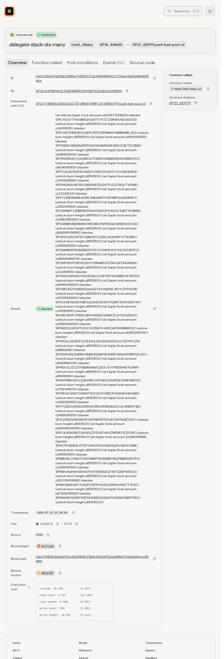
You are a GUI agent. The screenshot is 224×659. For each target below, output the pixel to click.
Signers (150, 650)
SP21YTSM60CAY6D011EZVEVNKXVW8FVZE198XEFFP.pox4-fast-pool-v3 (91, 104)
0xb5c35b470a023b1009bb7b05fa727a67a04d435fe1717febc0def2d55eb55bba (92, 78)
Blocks (83, 642)
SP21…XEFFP (180, 103)
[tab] (17, 63)
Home (17, 642)
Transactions (153, 642)
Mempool (85, 650)
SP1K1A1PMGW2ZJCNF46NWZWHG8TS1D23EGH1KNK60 (79, 91)
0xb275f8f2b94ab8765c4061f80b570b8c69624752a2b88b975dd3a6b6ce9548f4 (92, 559)
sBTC (16, 650)
